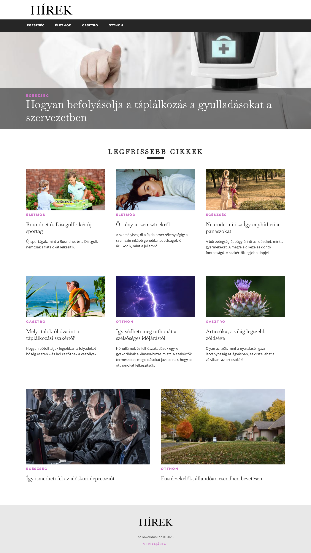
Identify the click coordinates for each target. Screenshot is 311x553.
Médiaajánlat (155, 544)
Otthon (124, 322)
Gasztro (36, 322)
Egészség (37, 96)
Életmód (36, 215)
